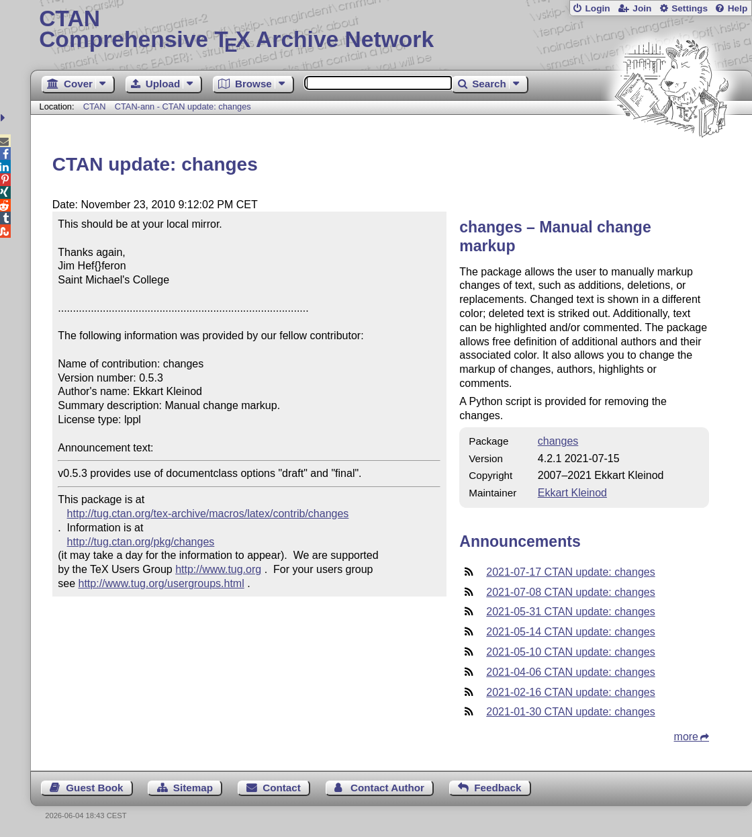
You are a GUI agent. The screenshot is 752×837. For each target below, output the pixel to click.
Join (641, 8)
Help (738, 8)
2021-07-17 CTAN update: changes (570, 572)
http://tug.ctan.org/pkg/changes (141, 541)
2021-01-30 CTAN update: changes (570, 711)
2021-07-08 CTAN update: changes (570, 592)
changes (558, 441)
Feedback (497, 787)
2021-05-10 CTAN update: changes (570, 652)
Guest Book (94, 787)
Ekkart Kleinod (572, 492)
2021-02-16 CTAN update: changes (570, 692)
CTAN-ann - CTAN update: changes (183, 106)
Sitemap (193, 787)
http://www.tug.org (218, 569)
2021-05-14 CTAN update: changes (570, 631)
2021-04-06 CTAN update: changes (570, 672)
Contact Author (387, 787)
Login (597, 8)
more (686, 736)
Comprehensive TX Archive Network (391, 30)
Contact (282, 787)
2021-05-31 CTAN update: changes (570, 611)
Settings (689, 8)
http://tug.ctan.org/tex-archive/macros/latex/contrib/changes (208, 513)
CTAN (94, 106)
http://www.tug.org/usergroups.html (161, 583)
